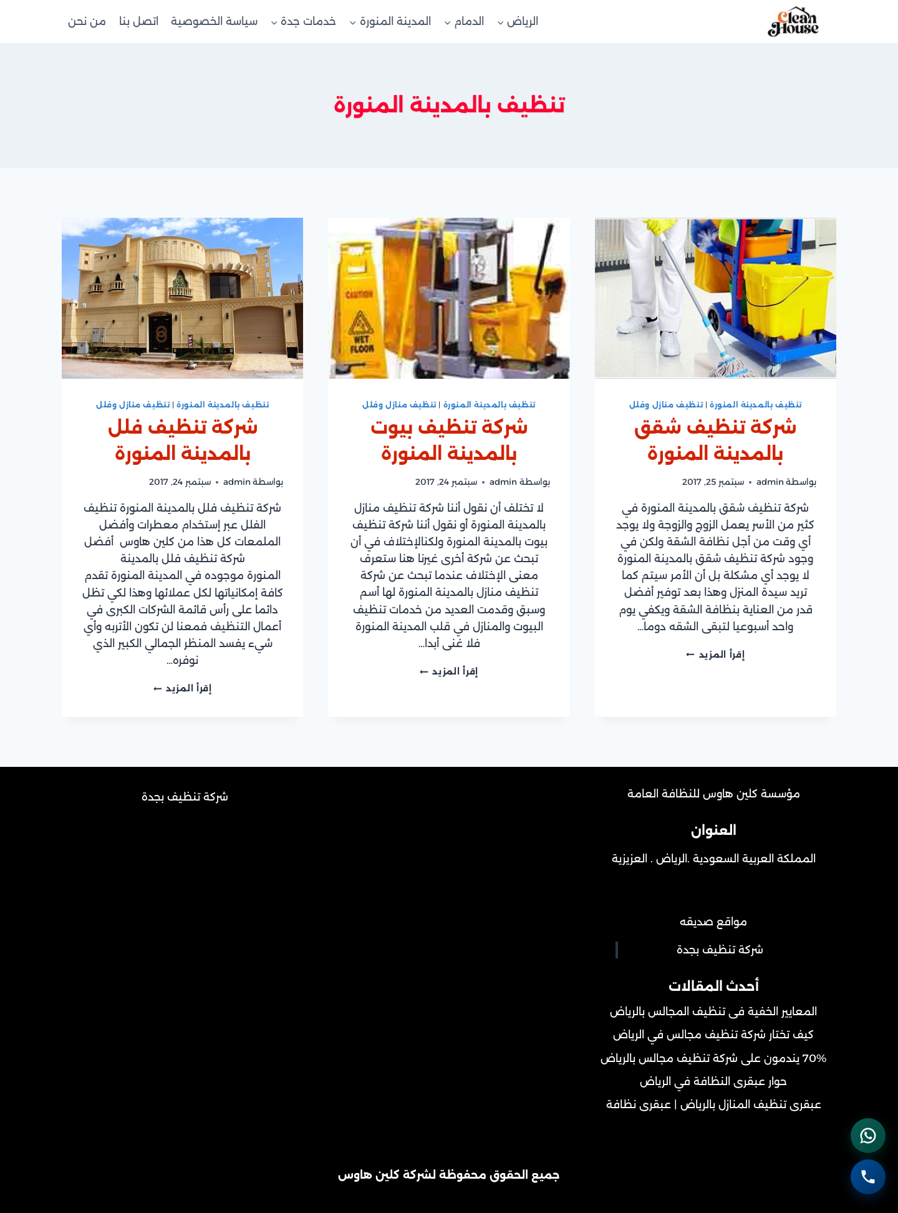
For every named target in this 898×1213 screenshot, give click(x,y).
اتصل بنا (138, 21)
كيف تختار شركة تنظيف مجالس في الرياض (713, 1034)
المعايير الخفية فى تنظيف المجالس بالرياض (713, 1011)
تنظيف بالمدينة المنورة (756, 404)
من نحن (87, 21)
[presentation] (715, 298)
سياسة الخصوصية (214, 21)
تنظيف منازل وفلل (666, 404)
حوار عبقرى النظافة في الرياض (713, 1081)
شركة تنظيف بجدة (720, 949)
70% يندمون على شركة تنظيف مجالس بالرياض (713, 1058)
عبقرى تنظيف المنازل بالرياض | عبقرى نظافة (713, 1104)
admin (770, 482)
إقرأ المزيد (715, 655)
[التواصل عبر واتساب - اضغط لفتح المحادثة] (867, 1132)
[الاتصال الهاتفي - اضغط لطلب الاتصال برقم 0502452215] (867, 1175)
